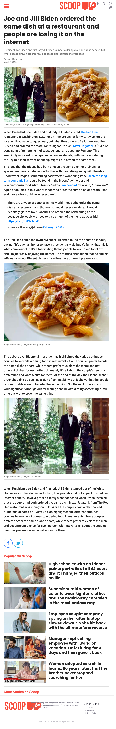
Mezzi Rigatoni (83, 146)
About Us (89, 708)
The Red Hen (89, 132)
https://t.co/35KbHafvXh (23, 221)
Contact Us (89, 710)
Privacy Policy (90, 713)
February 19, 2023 (53, 227)
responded (69, 185)
